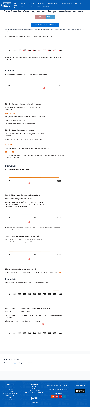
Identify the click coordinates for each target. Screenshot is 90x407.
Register (34, 387)
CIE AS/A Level (11, 394)
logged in (16, 362)
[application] (33, 2)
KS (85, 2)
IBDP (31, 2)
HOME (25, 2)
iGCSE (71, 2)
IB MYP (39, 2)
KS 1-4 (11, 398)
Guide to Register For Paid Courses (34, 392)
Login (34, 385)
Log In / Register (29, 6)
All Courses (50, 16)
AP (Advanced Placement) (11, 392)
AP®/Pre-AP (49, 2)
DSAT (78, 2)
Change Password (34, 390)
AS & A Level (62, 2)
